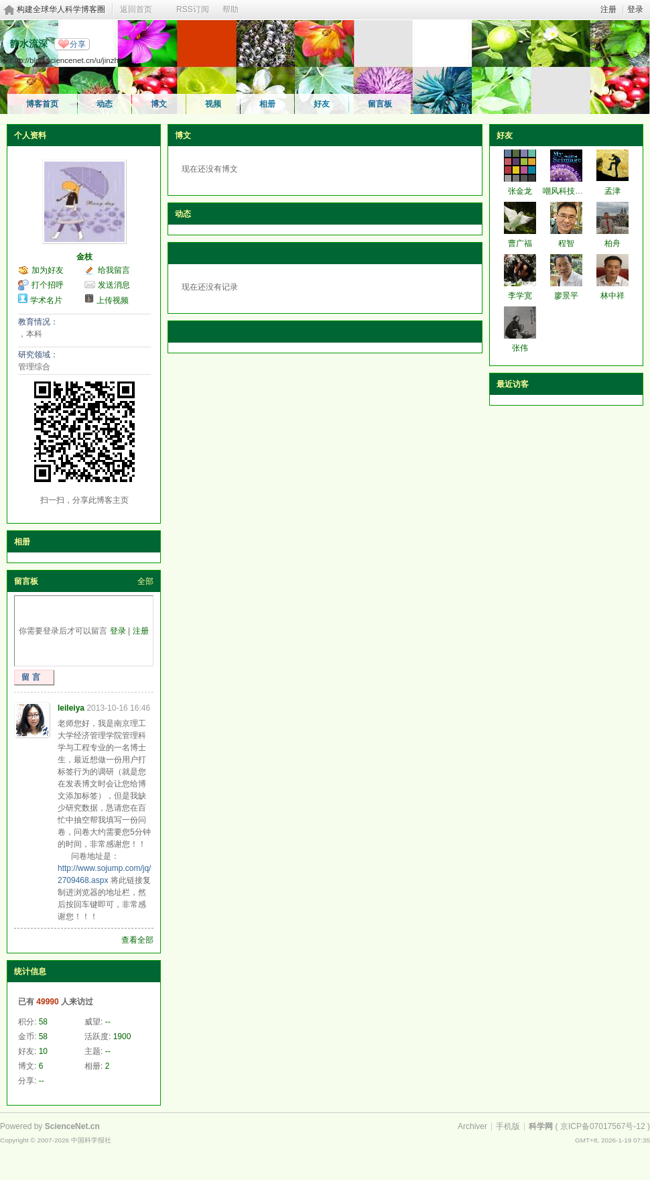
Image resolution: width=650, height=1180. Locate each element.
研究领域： (38, 354)
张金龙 (520, 191)
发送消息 (114, 285)
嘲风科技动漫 (567, 191)
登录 (635, 9)
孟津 (612, 191)
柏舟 (612, 243)
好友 (322, 104)
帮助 (230, 9)
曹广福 (520, 243)
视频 (213, 104)
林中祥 (612, 295)
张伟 (520, 348)
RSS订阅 (192, 9)
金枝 (84, 256)
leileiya (71, 708)
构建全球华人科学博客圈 (61, 9)
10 (43, 1051)
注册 (608, 9)
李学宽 (520, 295)
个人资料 (30, 135)
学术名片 (46, 300)
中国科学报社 (91, 1140)
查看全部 (137, 940)
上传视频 (112, 300)
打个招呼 (47, 285)
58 (43, 1021)
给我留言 (114, 270)
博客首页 (42, 104)
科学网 (541, 1126)
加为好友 (47, 270)
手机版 (508, 1126)
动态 (104, 104)
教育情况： (38, 322)
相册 (267, 104)
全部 (145, 581)
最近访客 (513, 384)
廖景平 (566, 295)
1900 (122, 1036)
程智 (566, 243)
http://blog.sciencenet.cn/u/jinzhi (65, 60)
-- (108, 1021)
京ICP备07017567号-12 (602, 1126)
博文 (159, 104)
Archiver (472, 1126)
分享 (78, 44)
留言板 (380, 104)
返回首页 (136, 9)
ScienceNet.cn (72, 1126)
